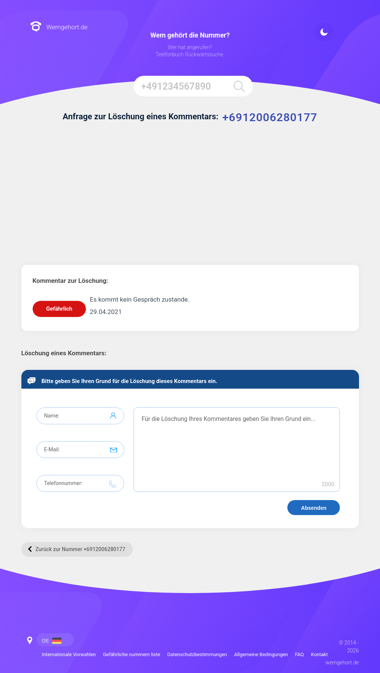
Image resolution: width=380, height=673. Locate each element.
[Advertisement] (190, 197)
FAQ (299, 654)
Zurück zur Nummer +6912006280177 (76, 549)
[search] (239, 86)
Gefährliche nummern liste (131, 654)
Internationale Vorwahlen (69, 654)
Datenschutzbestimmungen (197, 654)
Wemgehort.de (59, 27)
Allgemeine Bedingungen (261, 654)
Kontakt (319, 654)
